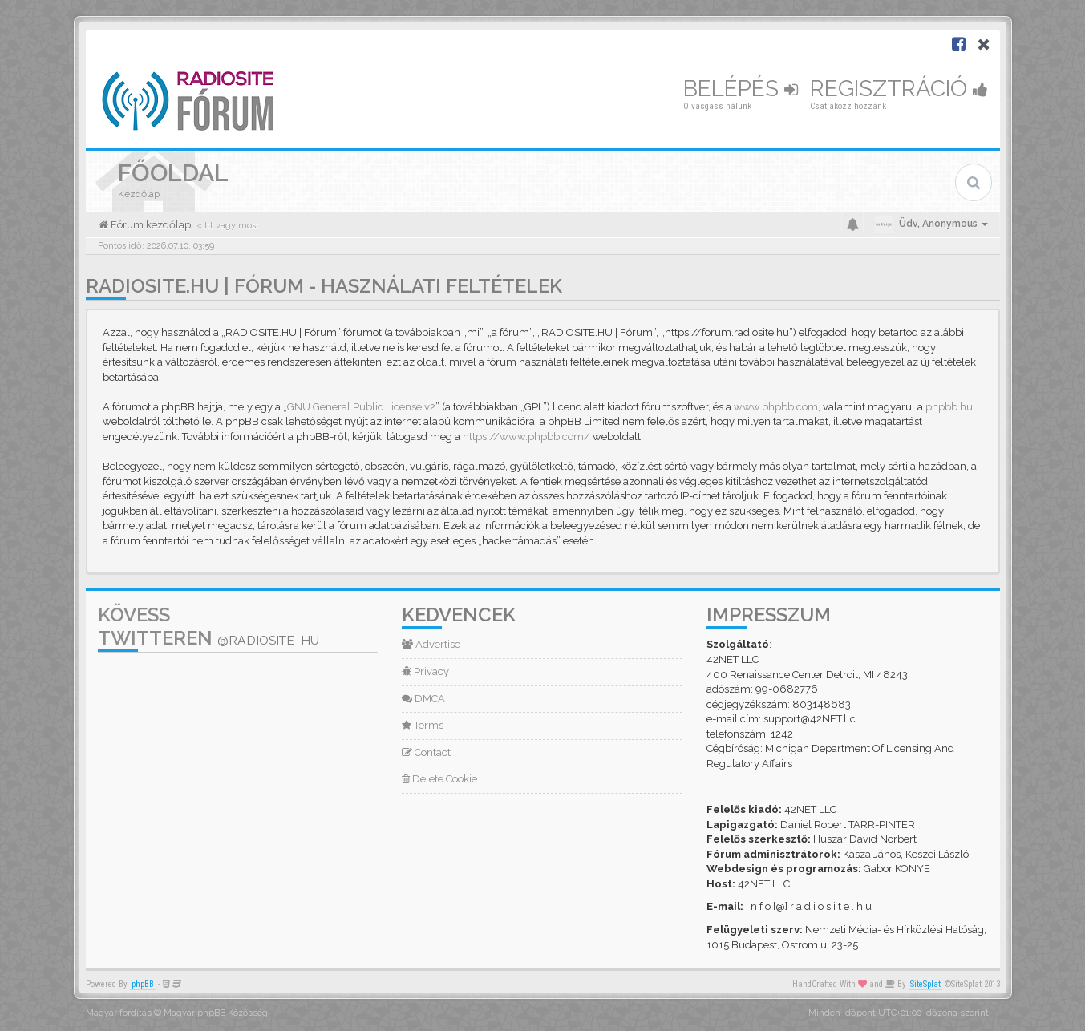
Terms (422, 725)
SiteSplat (925, 984)
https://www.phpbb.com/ (526, 437)
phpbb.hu (949, 407)
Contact (426, 752)
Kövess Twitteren (208, 626)
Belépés (740, 88)
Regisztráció (899, 88)
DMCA (423, 699)
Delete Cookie (439, 779)
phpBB (143, 984)
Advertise (431, 644)
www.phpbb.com (776, 407)
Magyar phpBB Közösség (216, 1013)
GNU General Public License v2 (361, 407)
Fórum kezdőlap (149, 225)
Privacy (425, 671)
